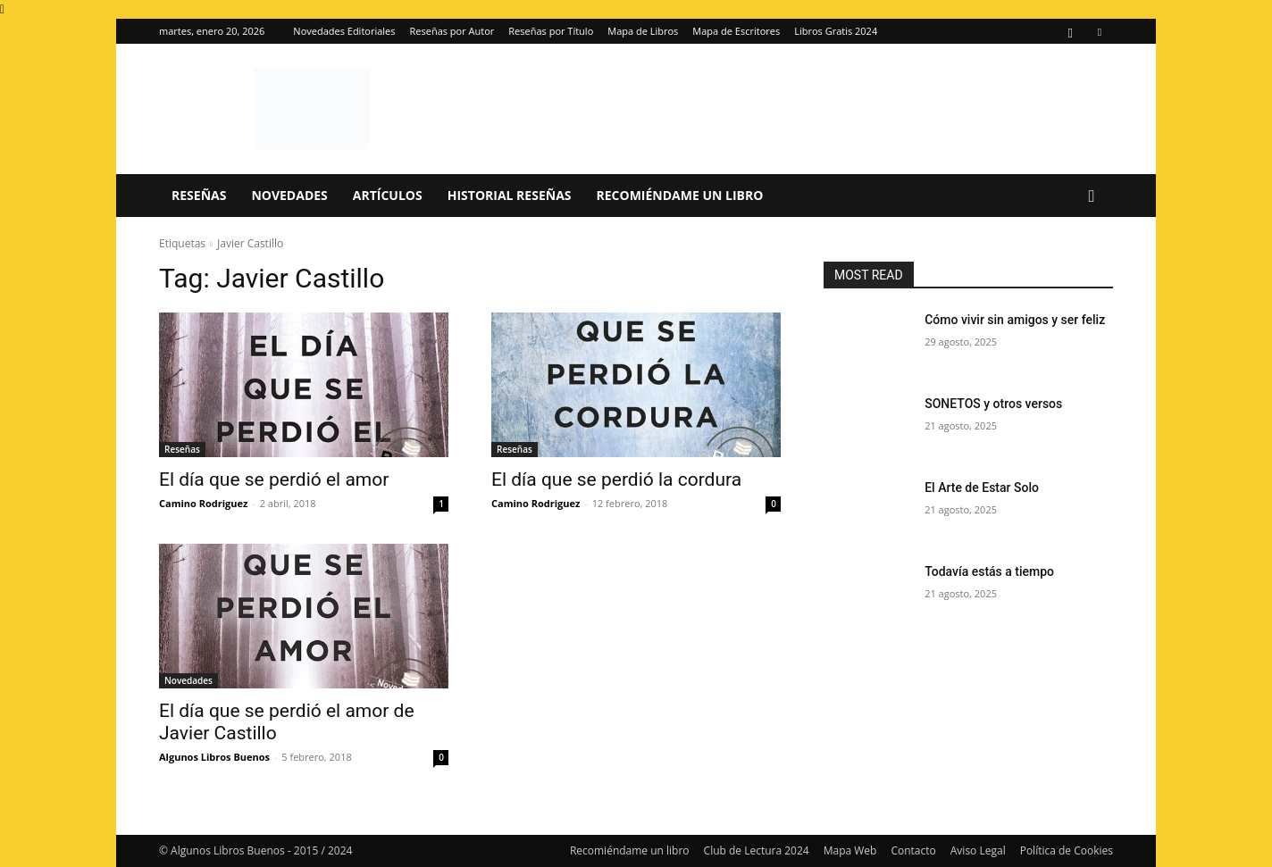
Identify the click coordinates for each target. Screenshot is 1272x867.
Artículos (388, 195)
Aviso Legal (978, 850)
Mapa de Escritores (736, 31)
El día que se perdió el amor (274, 479)
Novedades (289, 195)
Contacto (913, 850)
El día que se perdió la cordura (616, 479)
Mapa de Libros (642, 31)
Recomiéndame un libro (680, 195)
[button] (1091, 196)
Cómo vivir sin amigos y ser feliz (1015, 320)
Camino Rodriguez (203, 503)
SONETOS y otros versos (993, 403)
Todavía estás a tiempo (989, 571)
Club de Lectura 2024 (756, 850)
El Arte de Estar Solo (982, 487)
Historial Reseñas (510, 195)
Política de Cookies (1066, 850)
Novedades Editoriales (344, 31)
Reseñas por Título (550, 31)
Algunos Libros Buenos (214, 756)
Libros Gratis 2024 (835, 31)
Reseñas (199, 195)
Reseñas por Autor (452, 31)
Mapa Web (850, 850)
